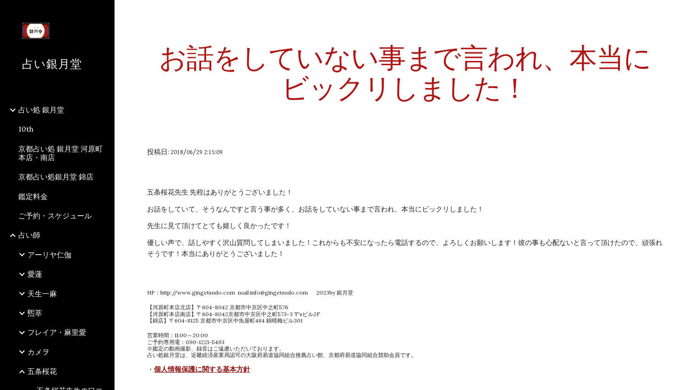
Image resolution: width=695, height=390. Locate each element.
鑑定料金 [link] (33, 196)
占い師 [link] (29, 235)
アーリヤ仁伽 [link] (49, 254)
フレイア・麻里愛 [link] (56, 332)
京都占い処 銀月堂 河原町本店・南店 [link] (60, 153)
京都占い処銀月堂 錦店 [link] (55, 176)
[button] (684, 13)
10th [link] (25, 129)
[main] (405, 72)
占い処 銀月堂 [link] (41, 109)
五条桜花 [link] (42, 371)
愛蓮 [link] (34, 274)
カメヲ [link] (38, 352)
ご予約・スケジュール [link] (55, 215)
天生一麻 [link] (42, 293)
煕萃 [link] (34, 313)
